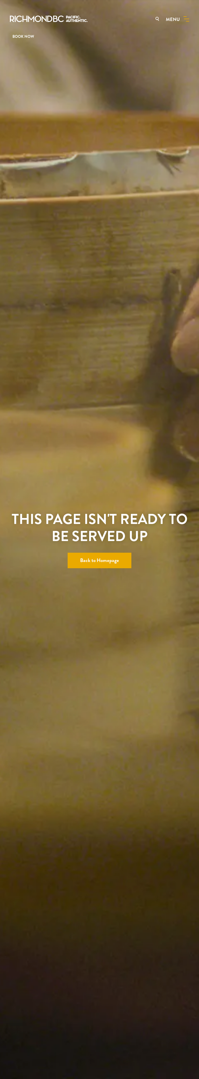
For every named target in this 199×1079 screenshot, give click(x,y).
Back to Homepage (99, 560)
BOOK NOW (23, 36)
